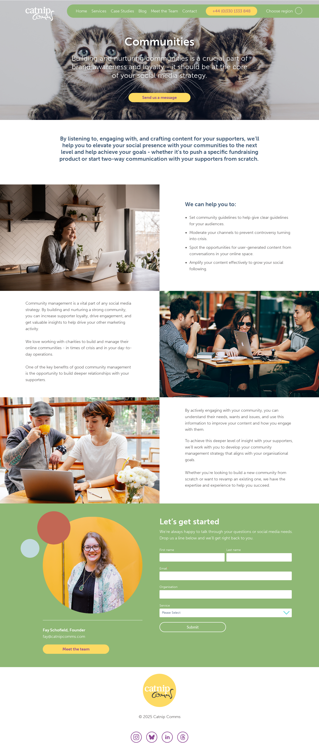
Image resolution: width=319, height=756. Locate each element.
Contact (189, 11)
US (307, 10)
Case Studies (122, 11)
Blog (142, 11)
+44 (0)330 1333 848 (231, 11)
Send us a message (159, 97)
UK (298, 10)
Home (81, 11)
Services (98, 11)
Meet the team (75, 649)
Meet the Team (164, 11)
